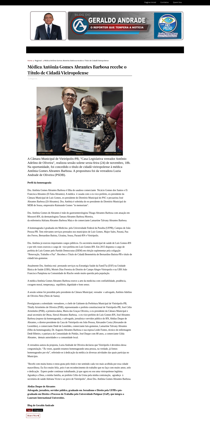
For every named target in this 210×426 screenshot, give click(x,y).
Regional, (33, 79)
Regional (38, 61)
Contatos (164, 2)
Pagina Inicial (150, 2)
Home (30, 61)
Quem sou (177, 2)
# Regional (38, 410)
